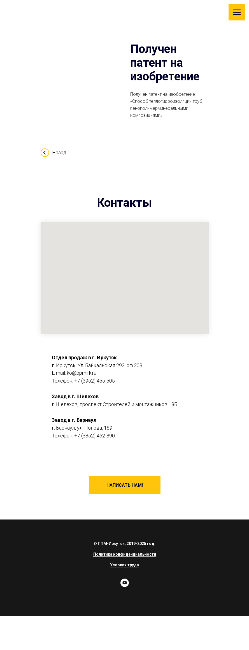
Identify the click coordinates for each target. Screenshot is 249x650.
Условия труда (124, 565)
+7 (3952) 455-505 (94, 381)
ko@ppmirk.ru (81, 373)
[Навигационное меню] (237, 12)
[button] (124, 485)
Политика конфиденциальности (124, 554)
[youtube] (124, 585)
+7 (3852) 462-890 (94, 436)
